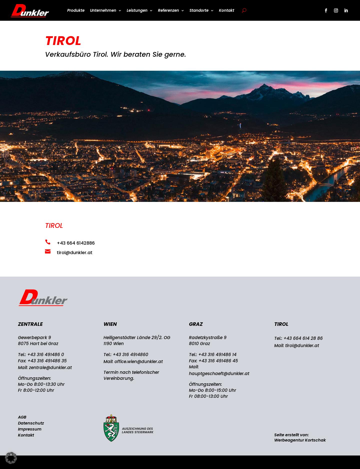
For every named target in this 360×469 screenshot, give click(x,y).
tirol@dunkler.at (302, 346)
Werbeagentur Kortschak (300, 440)
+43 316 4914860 (130, 355)
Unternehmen (103, 10)
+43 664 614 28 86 (303, 338)
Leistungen (137, 10)
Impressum (30, 429)
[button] (11, 458)
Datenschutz (31, 423)
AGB (22, 417)
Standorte (199, 10)
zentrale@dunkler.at (50, 368)
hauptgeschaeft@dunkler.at (219, 374)
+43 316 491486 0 (45, 355)
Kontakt (226, 10)
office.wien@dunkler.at (138, 362)
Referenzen (168, 10)
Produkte (75, 10)
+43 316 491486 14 (217, 355)
